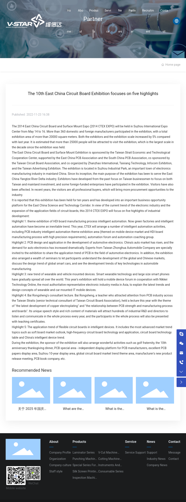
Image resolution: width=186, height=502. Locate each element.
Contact (164, 21)
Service (108, 21)
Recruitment (148, 21)
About (80, 21)
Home (69, 21)
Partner (132, 21)
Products (93, 21)
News (120, 21)
